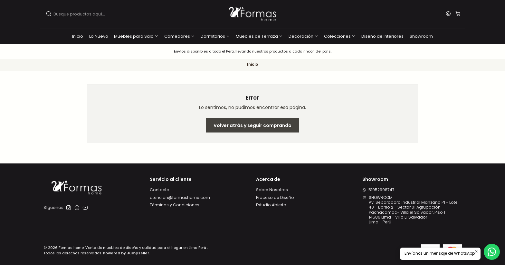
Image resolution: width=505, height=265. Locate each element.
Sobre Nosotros (272, 189)
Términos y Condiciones (174, 205)
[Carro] (458, 14)
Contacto (159, 189)
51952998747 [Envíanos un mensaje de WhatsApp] (378, 189)
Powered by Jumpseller (126, 253)
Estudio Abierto (271, 205)
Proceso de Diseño (275, 197)
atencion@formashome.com (180, 197)
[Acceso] (448, 14)
